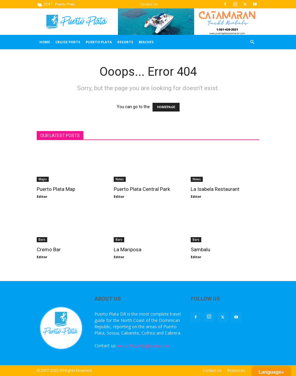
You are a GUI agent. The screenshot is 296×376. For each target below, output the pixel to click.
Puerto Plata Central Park (142, 189)
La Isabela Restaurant (215, 189)
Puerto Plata (99, 42)
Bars (42, 239)
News (120, 179)
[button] (252, 42)
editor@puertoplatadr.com (143, 345)
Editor (42, 196)
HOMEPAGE (166, 107)
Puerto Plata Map (56, 189)
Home (44, 42)
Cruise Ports (67, 42)
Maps (43, 179)
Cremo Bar (49, 249)
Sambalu (200, 249)
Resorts (125, 42)
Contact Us (148, 4)
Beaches (146, 42)
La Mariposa (127, 249)
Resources (236, 370)
